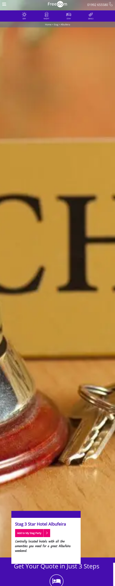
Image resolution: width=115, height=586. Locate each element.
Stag (56, 24)
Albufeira (65, 24)
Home (48, 24)
